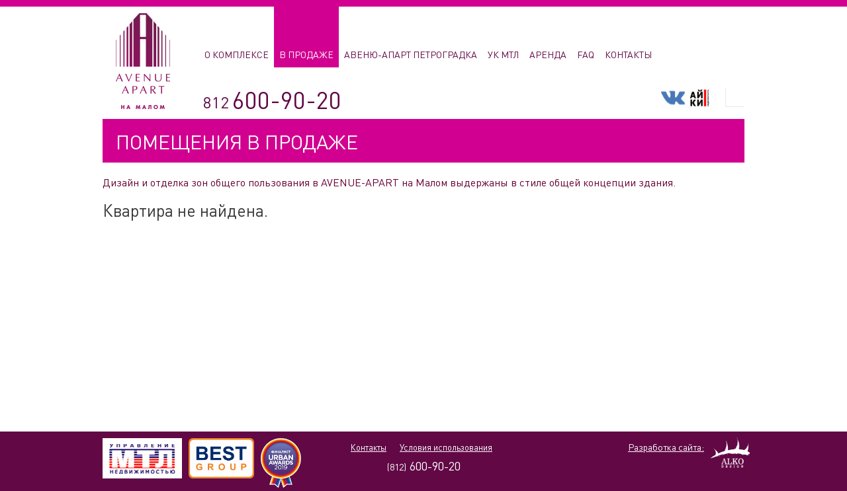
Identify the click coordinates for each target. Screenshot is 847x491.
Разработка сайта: (666, 447)
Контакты (368, 447)
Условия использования (446, 447)
